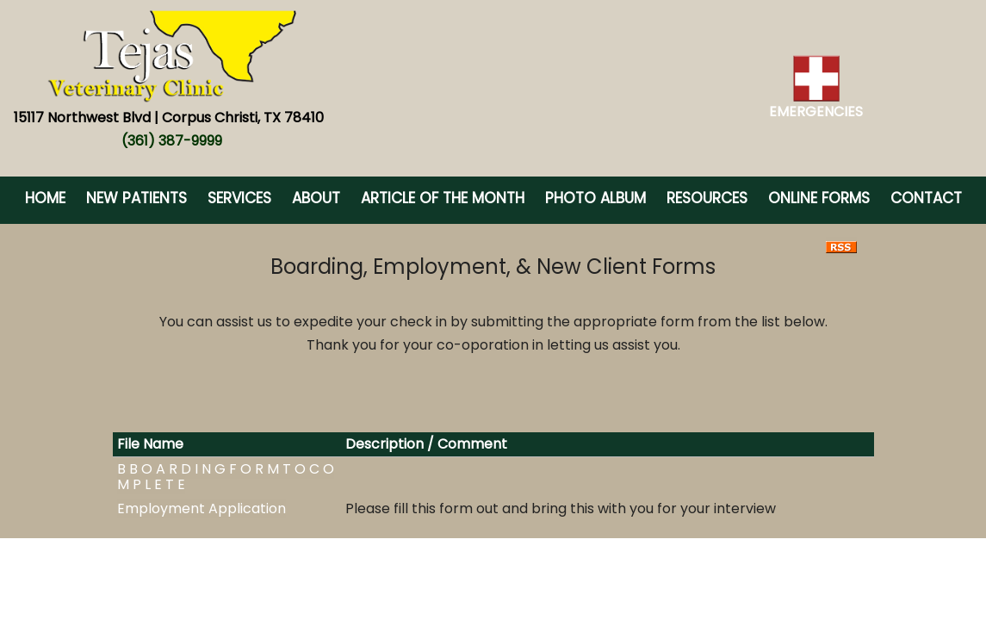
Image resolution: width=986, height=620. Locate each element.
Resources (707, 198)
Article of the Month (442, 198)
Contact (926, 198)
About (316, 198)
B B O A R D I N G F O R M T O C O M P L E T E (225, 476)
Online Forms (819, 198)
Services (239, 198)
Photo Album (595, 198)
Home (45, 198)
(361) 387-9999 (171, 141)
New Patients (136, 198)
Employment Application (201, 508)
